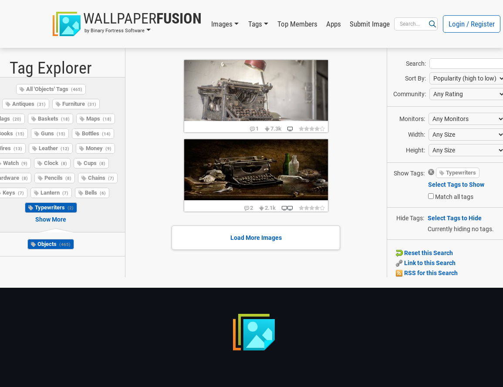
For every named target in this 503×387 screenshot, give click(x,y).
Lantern (54, 192)
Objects (54, 244)
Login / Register (472, 24)
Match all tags (454, 196)
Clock (55, 163)
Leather (54, 148)
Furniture (79, 104)
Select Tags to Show (456, 184)
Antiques (29, 104)
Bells (95, 192)
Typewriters (54, 207)
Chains (101, 178)
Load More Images (256, 237)
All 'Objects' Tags (54, 89)
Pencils (57, 178)
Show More (50, 219)
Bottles (96, 133)
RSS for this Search (427, 272)
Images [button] (222, 24)
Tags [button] (255, 24)
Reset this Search (424, 252)
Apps (333, 24)
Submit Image (370, 24)
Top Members (297, 24)
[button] (127, 24)
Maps (98, 118)
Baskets (54, 118)
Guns (53, 133)
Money (98, 148)
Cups (94, 163)
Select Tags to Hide (455, 218)
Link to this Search (426, 262)
